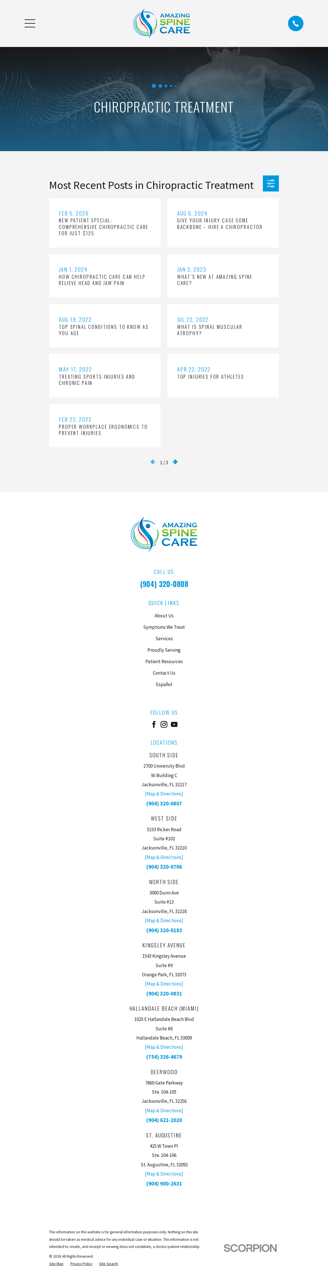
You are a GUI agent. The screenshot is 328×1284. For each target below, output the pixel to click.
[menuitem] (56, 1264)
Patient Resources (164, 661)
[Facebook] (154, 724)
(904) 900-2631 (164, 1183)
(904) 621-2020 (164, 1120)
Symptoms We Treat (164, 627)
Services (164, 638)
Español (164, 684)
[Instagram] (164, 724)
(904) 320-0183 (164, 930)
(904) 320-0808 (164, 583)
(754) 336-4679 (164, 1056)
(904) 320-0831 (164, 993)
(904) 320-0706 (164, 866)
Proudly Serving (164, 650)
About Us (164, 616)
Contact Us (164, 673)
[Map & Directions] (164, 794)
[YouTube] (174, 724)
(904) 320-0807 (164, 803)
